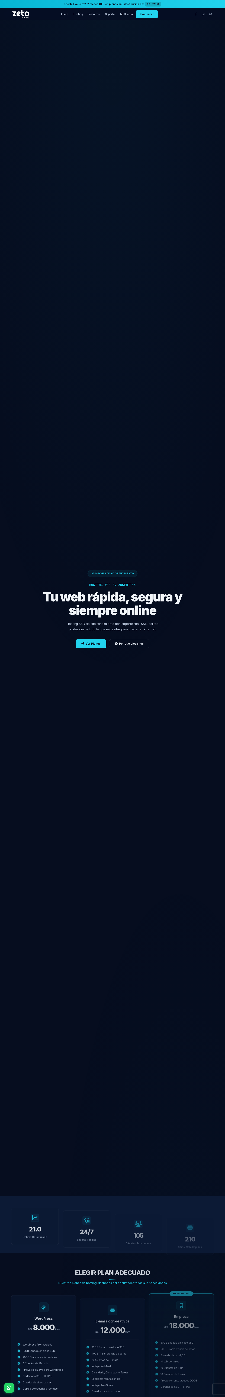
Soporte (110, 14)
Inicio (64, 14)
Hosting (78, 14)
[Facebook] (196, 14)
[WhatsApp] (210, 14)
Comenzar (147, 14)
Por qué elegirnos (129, 646)
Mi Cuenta (126, 14)
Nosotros (94, 14)
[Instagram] (203, 14)
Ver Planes (91, 646)
